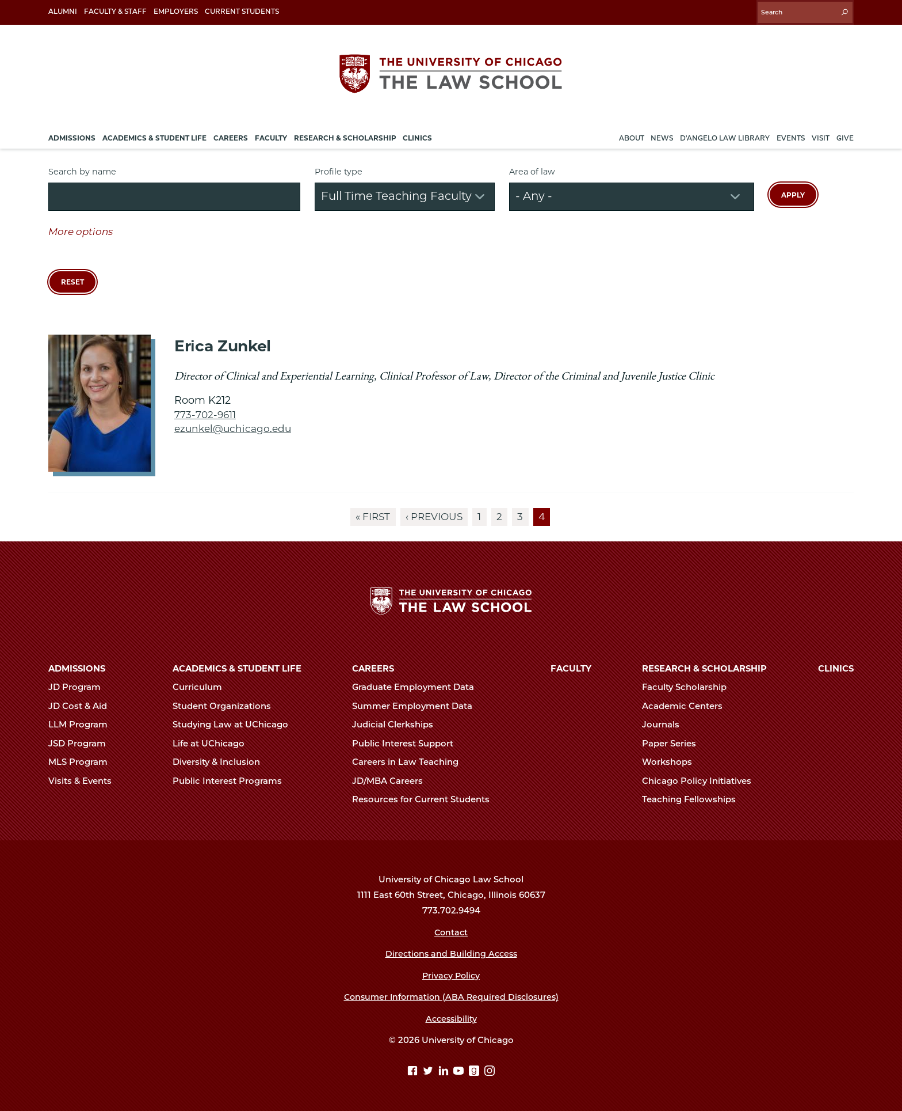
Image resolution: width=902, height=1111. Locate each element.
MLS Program (82, 762)
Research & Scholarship (704, 668)
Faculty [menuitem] (271, 134)
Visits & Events (84, 781)
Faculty (571, 668)
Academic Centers (687, 706)
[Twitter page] (429, 1072)
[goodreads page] (475, 1072)
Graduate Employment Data (418, 687)
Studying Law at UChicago (235, 724)
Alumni (62, 11)
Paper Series (674, 743)
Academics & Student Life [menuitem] (154, 134)
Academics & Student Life (237, 668)
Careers (373, 668)
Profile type (338, 168)
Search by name (82, 168)
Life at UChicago (213, 743)
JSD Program (82, 743)
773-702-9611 (206, 411)
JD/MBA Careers (392, 781)
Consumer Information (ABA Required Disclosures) (451, 997)
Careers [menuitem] (230, 134)
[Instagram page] (489, 1072)
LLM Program (82, 724)
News (662, 134)
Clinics (836, 668)
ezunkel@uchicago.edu (235, 425)
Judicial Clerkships (397, 724)
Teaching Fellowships (694, 799)
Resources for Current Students (425, 799)
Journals (665, 724)
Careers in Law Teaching (410, 762)
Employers (176, 11)
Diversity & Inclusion (221, 762)
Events (791, 134)
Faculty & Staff (115, 11)
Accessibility (451, 1019)
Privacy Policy (451, 975)
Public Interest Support (407, 743)
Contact (451, 932)
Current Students (242, 11)
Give (845, 134)
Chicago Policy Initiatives (701, 781)
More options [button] (80, 228)
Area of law (532, 168)
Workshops (672, 762)
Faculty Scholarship (689, 687)
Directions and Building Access (451, 954)
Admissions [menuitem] (71, 134)
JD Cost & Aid (82, 706)
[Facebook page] (414, 1072)
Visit (821, 134)
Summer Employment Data (417, 706)
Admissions (76, 668)
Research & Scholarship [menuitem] (345, 134)
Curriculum (202, 687)
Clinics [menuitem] (417, 134)
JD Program (79, 687)
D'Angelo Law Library (725, 134)
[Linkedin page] (445, 1072)
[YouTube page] (460, 1072)
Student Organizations (227, 706)
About (631, 134)
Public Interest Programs (232, 781)
